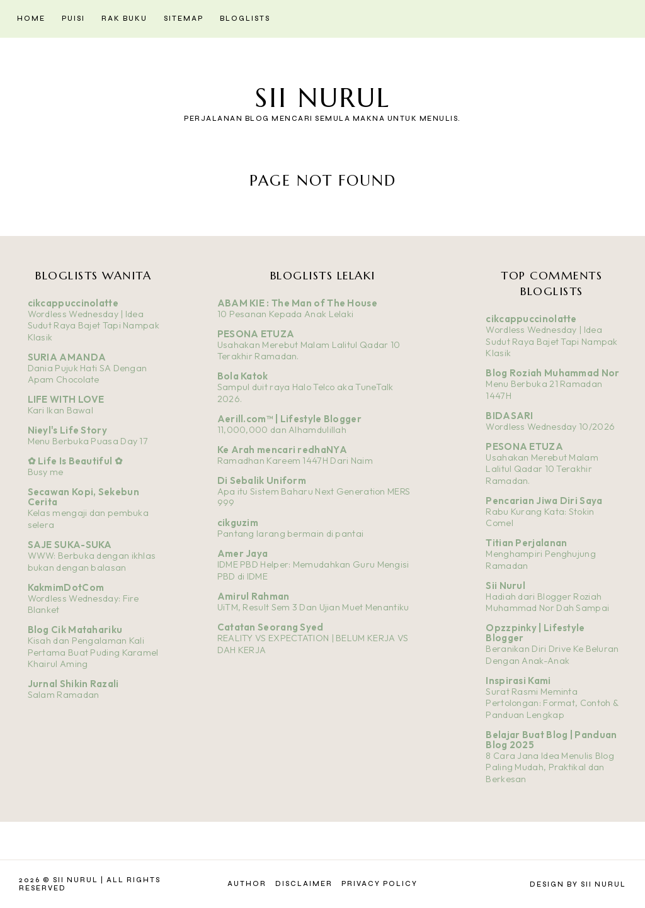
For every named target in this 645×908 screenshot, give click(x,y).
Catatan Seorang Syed (270, 627)
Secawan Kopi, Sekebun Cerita (83, 497)
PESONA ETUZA (256, 334)
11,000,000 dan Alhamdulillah (281, 429)
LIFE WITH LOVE (66, 399)
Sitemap (183, 18)
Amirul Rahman (253, 596)
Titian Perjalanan (526, 543)
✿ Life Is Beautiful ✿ (75, 461)
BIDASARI (509, 416)
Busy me (46, 472)
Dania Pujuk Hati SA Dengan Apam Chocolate (87, 374)
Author (246, 884)
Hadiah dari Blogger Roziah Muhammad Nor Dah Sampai (547, 602)
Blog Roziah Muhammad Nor (552, 373)
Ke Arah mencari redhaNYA (282, 450)
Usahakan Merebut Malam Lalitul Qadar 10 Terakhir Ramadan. (542, 469)
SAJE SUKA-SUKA (70, 545)
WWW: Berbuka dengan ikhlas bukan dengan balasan (92, 561)
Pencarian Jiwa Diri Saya (544, 501)
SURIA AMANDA (67, 357)
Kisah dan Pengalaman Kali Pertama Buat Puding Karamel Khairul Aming (93, 652)
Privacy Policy (379, 884)
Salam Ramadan (64, 694)
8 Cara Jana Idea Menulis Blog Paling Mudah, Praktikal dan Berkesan (550, 767)
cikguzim (237, 523)
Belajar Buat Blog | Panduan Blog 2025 (551, 740)
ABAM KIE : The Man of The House (297, 303)
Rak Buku (124, 18)
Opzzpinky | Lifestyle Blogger (535, 633)
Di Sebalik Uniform (261, 480)
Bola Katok (242, 376)
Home (31, 18)
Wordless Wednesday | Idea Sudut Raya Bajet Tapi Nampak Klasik (93, 325)
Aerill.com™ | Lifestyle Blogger (289, 419)
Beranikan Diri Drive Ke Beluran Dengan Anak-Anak (552, 654)
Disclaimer (304, 884)
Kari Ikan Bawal (61, 410)
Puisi (73, 18)
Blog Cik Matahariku (75, 630)
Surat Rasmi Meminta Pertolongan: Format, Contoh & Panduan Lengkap (552, 703)
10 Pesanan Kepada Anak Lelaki (285, 314)
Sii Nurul (322, 98)
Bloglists (245, 18)
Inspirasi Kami (518, 681)
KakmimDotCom (66, 587)
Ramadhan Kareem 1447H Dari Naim (295, 460)
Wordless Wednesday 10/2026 (550, 426)
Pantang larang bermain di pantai (290, 533)
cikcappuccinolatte (73, 303)
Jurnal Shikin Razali (73, 684)
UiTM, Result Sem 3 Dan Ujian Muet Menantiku (313, 607)
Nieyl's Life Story (67, 430)
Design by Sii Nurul (578, 884)
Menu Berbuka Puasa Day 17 (88, 441)
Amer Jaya (242, 553)
